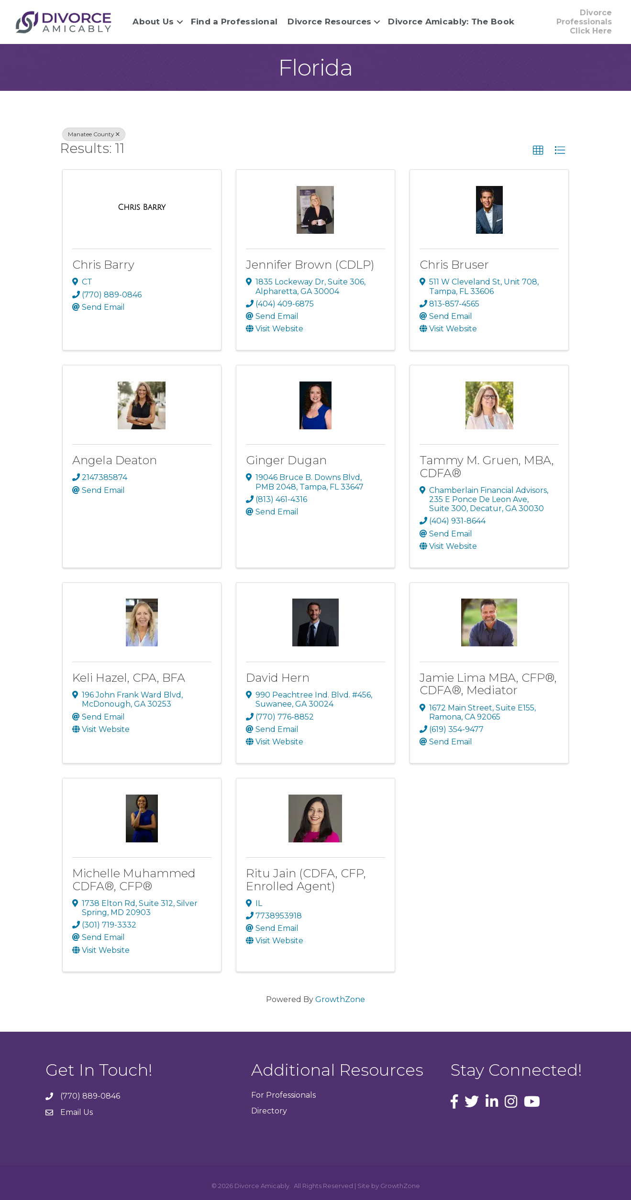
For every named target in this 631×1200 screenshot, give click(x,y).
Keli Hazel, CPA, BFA (128, 678)
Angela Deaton (114, 460)
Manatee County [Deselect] (94, 134)
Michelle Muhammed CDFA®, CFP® (134, 879)
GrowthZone (340, 999)
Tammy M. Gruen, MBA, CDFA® (487, 466)
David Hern (278, 678)
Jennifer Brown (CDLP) (310, 265)
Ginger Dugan (286, 460)
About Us (152, 21)
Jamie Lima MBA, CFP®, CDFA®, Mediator (488, 684)
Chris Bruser (454, 265)
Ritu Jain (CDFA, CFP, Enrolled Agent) (306, 879)
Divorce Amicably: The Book (450, 21)
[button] (538, 150)
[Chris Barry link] (142, 207)
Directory (269, 1110)
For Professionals (283, 1095)
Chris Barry (103, 265)
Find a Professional (233, 21)
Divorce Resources (328, 21)
